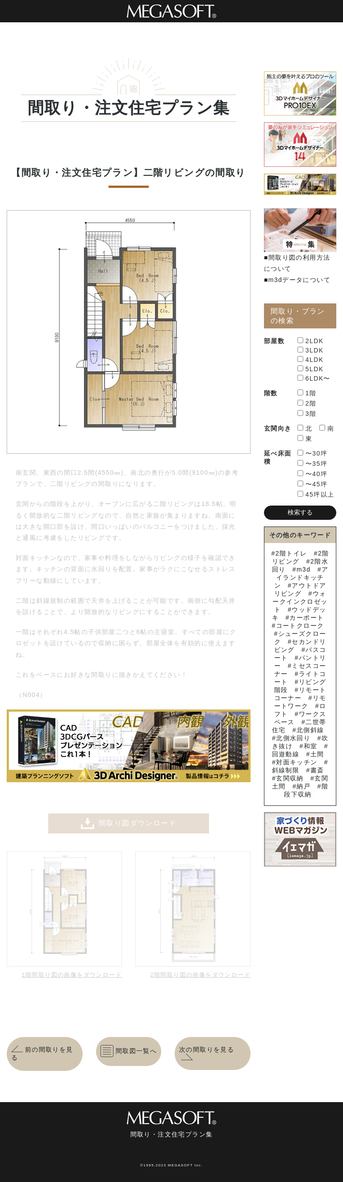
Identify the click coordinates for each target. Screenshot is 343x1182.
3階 (307, 413)
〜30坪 (312, 453)
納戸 (303, 786)
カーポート (306, 617)
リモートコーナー (300, 693)
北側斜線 (310, 730)
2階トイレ (291, 553)
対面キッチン (296, 762)
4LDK (310, 359)
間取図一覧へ (128, 1050)
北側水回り (293, 738)
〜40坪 (312, 473)
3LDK (310, 350)
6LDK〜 (313, 378)
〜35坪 (312, 463)
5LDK (310, 369)
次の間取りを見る (206, 1053)
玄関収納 (290, 778)
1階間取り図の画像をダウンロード (71, 974)
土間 (317, 754)
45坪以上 (316, 494)
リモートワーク (300, 701)
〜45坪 (312, 484)
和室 (311, 746)
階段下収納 (306, 790)
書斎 (317, 770)
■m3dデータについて (297, 279)
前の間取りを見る (42, 1053)
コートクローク (300, 625)
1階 (307, 393)
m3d (303, 569)
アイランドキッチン (301, 577)
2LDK (310, 340)
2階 (307, 403)
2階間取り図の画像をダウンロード (200, 974)
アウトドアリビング (300, 589)
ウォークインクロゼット (299, 601)
